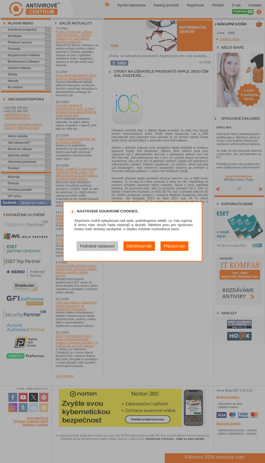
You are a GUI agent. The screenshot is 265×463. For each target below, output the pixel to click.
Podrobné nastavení (97, 246)
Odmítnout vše (139, 246)
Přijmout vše (174, 246)
